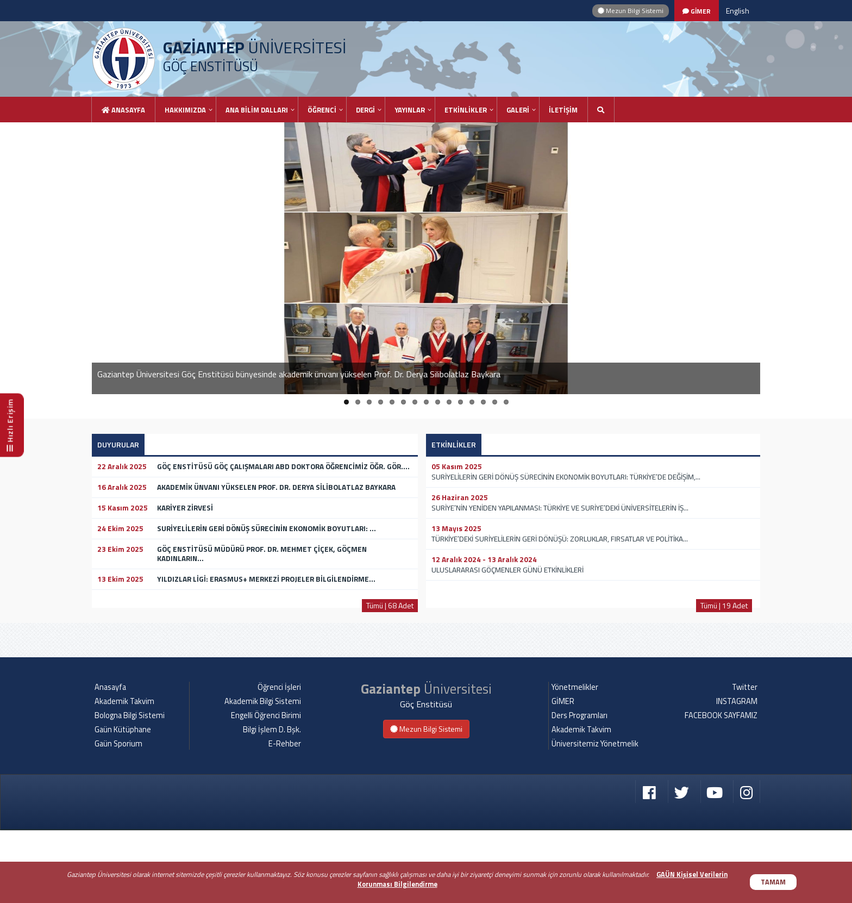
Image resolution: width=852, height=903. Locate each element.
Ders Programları (579, 788)
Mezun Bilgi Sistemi (630, 10)
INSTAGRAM (736, 774)
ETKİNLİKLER (465, 109)
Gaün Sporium (118, 817)
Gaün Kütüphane (123, 802)
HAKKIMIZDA (185, 109)
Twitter (744, 760)
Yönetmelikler (575, 760)
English (737, 10)
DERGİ (365, 109)
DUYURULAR (118, 444)
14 (494, 402)
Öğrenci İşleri (279, 760)
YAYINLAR (409, 109)
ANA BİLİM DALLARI (256, 109)
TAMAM (773, 882)
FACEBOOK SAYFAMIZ (721, 788)
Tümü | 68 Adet (390, 605)
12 (471, 402)
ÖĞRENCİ (322, 109)
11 (460, 402)
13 (483, 402)
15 (506, 402)
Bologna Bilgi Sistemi (130, 788)
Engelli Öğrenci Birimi (266, 788)
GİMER (563, 774)
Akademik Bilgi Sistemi (262, 774)
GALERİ (517, 109)
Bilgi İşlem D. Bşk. (272, 802)
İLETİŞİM (563, 109)
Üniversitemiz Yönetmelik (595, 817)
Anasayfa (123, 109)
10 (449, 402)
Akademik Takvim (124, 774)
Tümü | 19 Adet (724, 605)
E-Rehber (284, 817)
